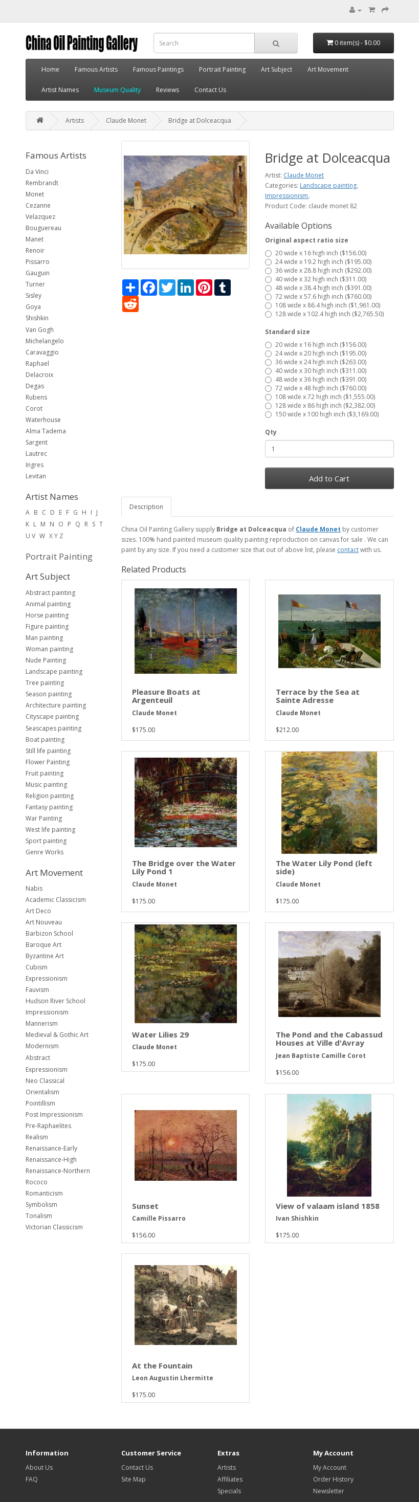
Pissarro (38, 261)
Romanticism (44, 1193)
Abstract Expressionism (47, 1063)
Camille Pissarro (159, 1218)
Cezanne (38, 205)
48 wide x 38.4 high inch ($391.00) (318, 287)
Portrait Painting (222, 69)
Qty (271, 432)
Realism (37, 1137)
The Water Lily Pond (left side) (324, 867)
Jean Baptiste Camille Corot (321, 1055)
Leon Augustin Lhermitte (172, 1378)
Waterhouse (43, 419)
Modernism (42, 1046)
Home (50, 69)
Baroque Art (43, 944)
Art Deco (38, 911)
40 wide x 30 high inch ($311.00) (315, 370)
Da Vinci (37, 171)
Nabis (34, 888)
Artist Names (60, 89)
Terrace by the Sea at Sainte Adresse (318, 696)
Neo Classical (45, 1080)
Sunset (145, 1206)
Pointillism (40, 1103)
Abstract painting (50, 592)
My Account (329, 1467)
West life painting (50, 829)
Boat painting (45, 739)
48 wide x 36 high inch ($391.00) (315, 379)
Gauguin (38, 273)
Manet (34, 239)
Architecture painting (56, 705)
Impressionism (47, 1012)
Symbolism (41, 1204)
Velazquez (40, 216)
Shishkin (37, 318)
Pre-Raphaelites (48, 1125)
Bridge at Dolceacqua (199, 120)
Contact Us (210, 89)
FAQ (32, 1479)
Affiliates (229, 1479)
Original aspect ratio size (306, 240)
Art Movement (327, 69)
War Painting (44, 818)
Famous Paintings (158, 69)
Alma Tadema (46, 431)
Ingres (34, 464)
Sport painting (46, 840)
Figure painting (47, 626)
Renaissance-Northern (58, 1170)
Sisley (33, 295)
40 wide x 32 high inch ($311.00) (315, 279)
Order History (333, 1479)
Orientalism (42, 1092)
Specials (229, 1491)
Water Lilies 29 (160, 1034)
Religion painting (50, 795)
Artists (74, 120)
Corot (34, 408)
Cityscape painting (52, 716)
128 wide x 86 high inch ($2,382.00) (320, 405)
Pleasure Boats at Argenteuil (166, 696)
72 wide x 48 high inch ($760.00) (315, 388)
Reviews (167, 89)
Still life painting (48, 750)
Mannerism (42, 1023)
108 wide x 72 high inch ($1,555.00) (320, 396)
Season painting (49, 694)
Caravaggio (42, 352)
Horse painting (47, 615)
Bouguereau (43, 228)
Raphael (37, 363)
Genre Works (44, 852)
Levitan (36, 476)
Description (146, 506)
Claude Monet (126, 120)
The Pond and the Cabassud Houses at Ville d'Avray (329, 1038)
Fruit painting (44, 773)
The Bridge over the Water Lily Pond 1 (184, 867)
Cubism (37, 967)
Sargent (37, 442)
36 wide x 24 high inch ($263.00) (315, 362)
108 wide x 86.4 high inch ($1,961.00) (322, 305)
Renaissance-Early (51, 1148)
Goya (33, 306)
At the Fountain (162, 1365)
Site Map (133, 1479)
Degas (35, 386)
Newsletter (328, 1491)
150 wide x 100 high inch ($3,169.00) (322, 414)
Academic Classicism (56, 899)
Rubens (36, 397)
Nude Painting (46, 660)
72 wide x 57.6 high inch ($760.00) (318, 296)
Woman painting (49, 649)
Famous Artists (96, 69)
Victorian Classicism (54, 1227)
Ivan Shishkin (297, 1218)
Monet (35, 194)
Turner (35, 284)
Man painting (44, 637)
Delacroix (39, 374)
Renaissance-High (51, 1159)
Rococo (37, 1182)
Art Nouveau (44, 922)
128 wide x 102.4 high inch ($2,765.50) (324, 314)
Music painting (46, 784)
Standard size (287, 331)
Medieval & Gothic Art (57, 1034)
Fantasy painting (49, 807)
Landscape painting (54, 671)
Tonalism (39, 1215)
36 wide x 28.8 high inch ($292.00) (318, 270)
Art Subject (276, 69)
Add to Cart (329, 478)
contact (348, 549)
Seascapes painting (53, 728)
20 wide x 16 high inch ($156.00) (315, 253)
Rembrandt (42, 183)
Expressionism (47, 978)
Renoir (35, 250)
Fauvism (37, 989)
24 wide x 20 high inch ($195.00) (315, 353)
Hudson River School (55, 1001)
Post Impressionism (54, 1114)
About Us (39, 1467)
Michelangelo (45, 341)
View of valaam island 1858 (328, 1206)
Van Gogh (40, 329)
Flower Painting (48, 762)
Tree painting (45, 682)
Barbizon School (49, 933)
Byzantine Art (45, 956)
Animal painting (48, 604)
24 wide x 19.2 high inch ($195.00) (318, 261)
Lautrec (36, 453)
